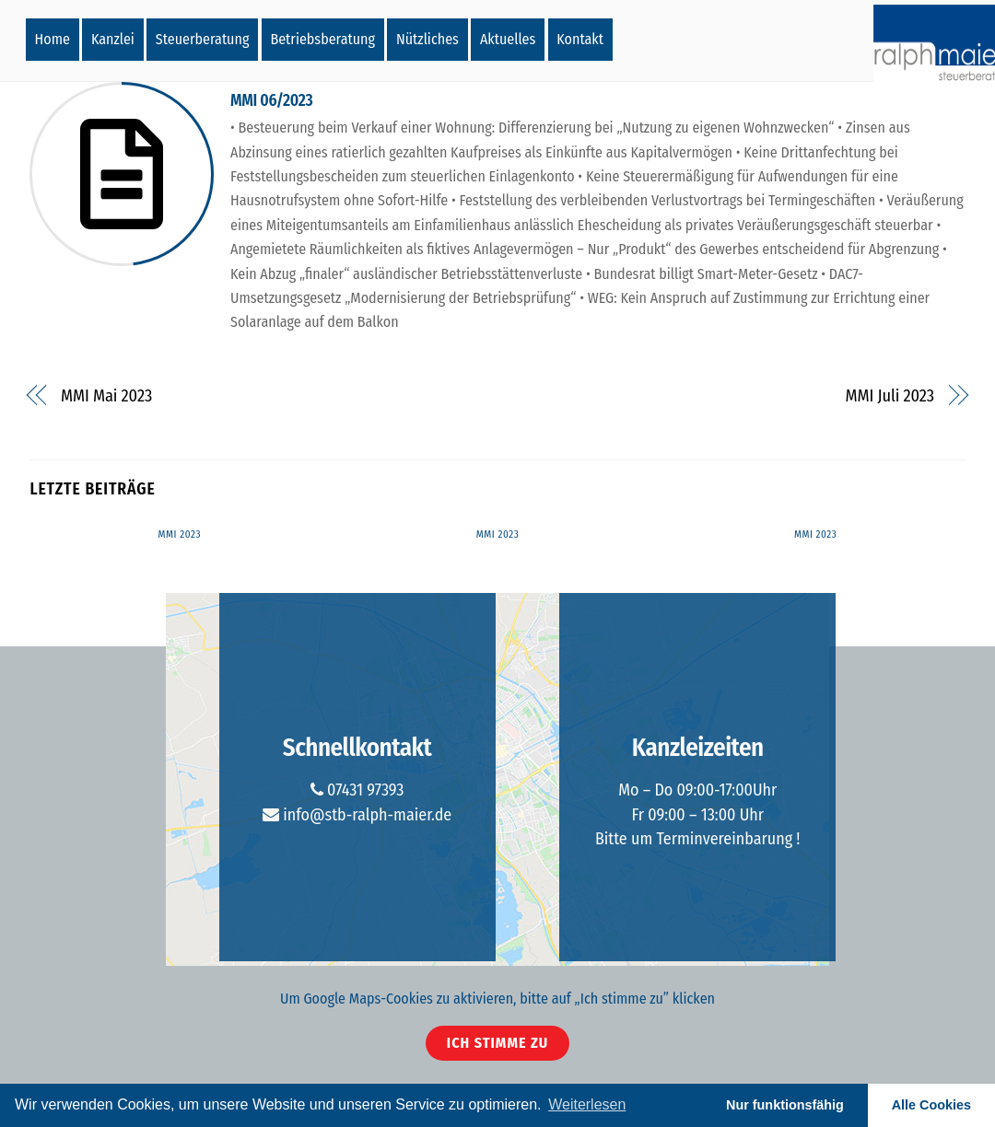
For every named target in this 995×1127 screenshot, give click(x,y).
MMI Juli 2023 (890, 396)
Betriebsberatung (322, 39)
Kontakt (579, 39)
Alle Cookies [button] (931, 1105)
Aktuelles (507, 39)
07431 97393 (357, 790)
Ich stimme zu (497, 1042)
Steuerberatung (203, 39)
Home (52, 39)
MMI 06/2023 (271, 100)
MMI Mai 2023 (106, 396)
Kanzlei (113, 39)
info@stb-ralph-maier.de (357, 815)
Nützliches (427, 39)
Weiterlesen (587, 1104)
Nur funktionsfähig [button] (785, 1105)
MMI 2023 (180, 534)
